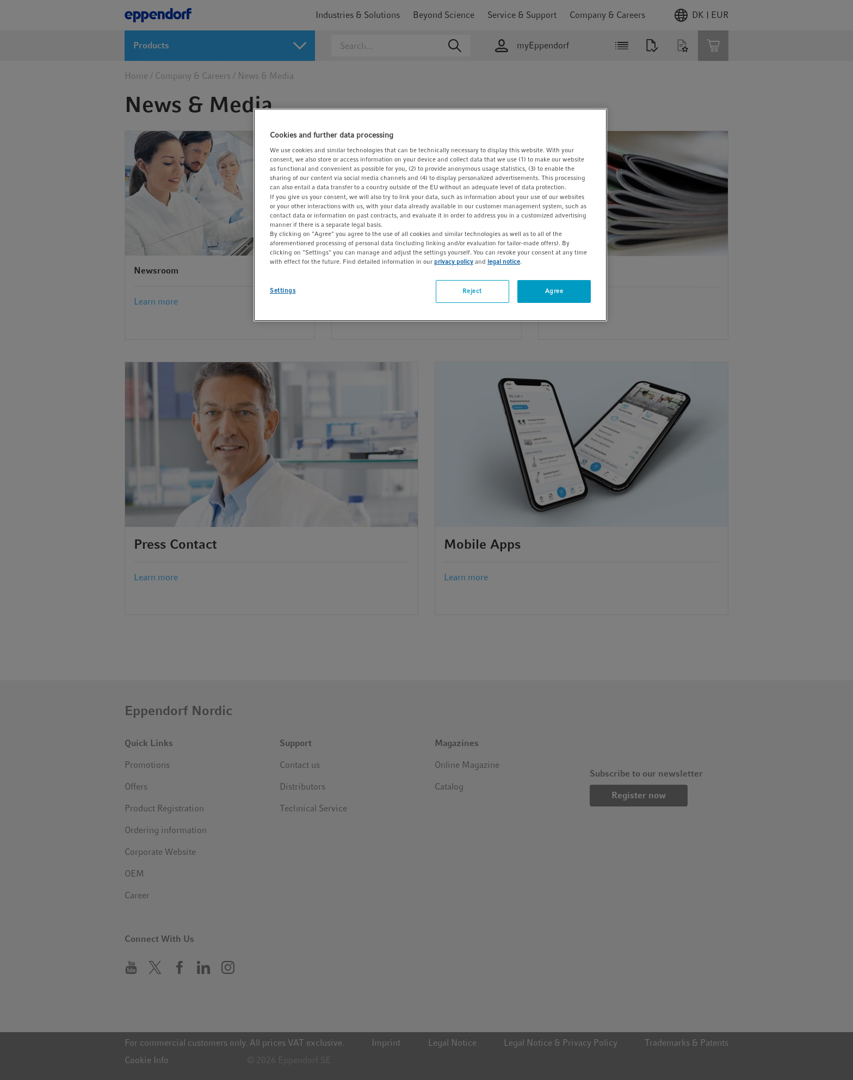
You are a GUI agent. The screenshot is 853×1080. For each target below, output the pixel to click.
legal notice (503, 261)
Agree (554, 291)
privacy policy (453, 261)
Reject (471, 291)
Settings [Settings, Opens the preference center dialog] (283, 290)
